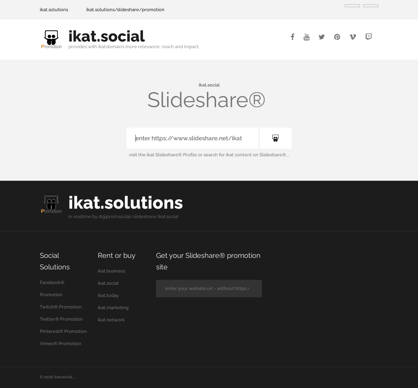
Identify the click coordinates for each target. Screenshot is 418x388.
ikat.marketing (113, 307)
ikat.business (111, 271)
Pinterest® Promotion (63, 331)
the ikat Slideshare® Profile (167, 154)
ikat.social (106, 36)
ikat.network (111, 319)
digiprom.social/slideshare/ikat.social (138, 216)
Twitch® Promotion (61, 306)
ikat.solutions (54, 9)
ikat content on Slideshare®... (257, 154)
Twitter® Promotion (61, 319)
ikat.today (108, 295)
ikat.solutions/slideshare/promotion (125, 9)
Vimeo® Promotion (60, 343)
